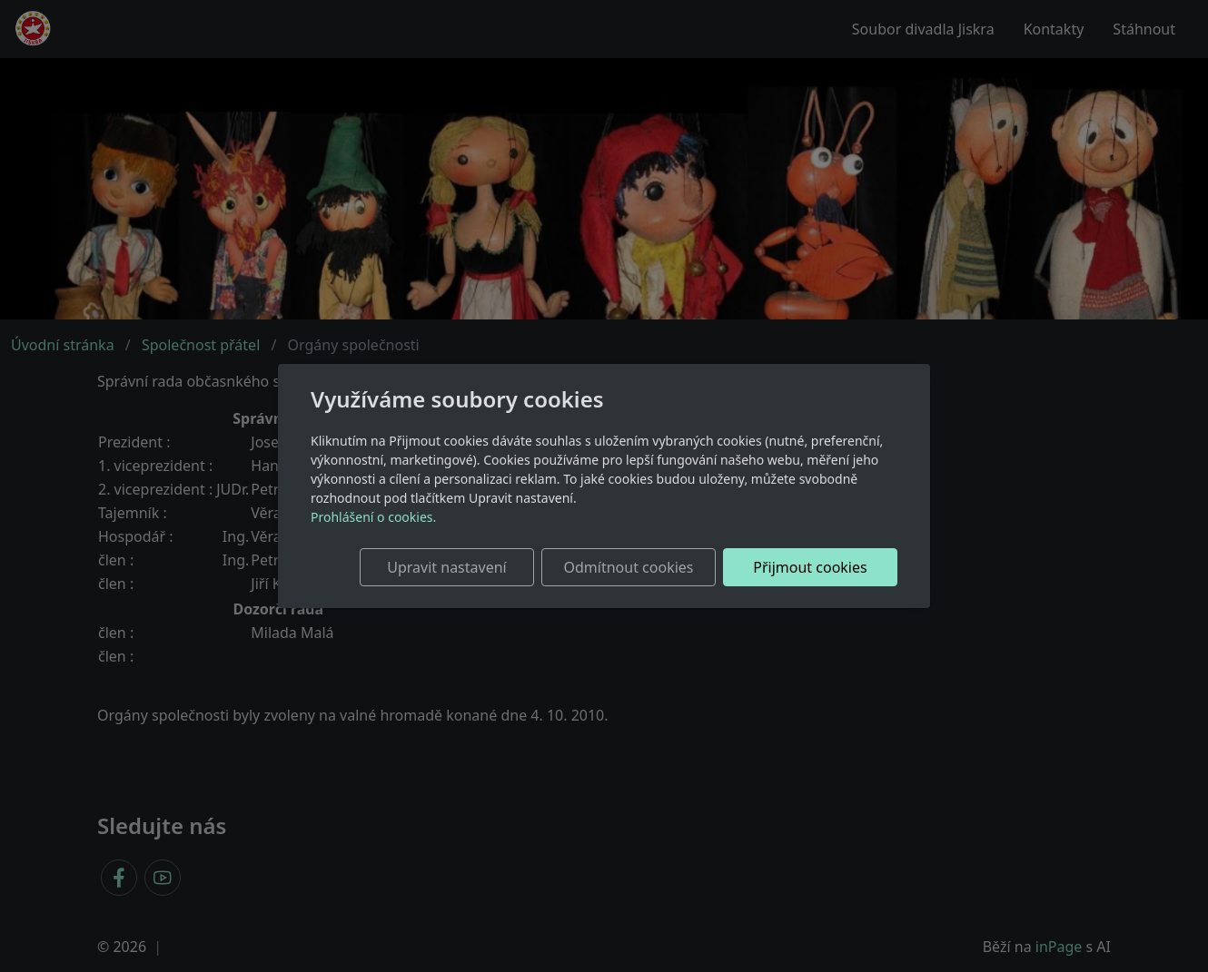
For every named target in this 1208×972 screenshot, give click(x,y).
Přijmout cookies (809, 567)
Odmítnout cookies (629, 567)
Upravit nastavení (446, 567)
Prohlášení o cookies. (373, 516)
